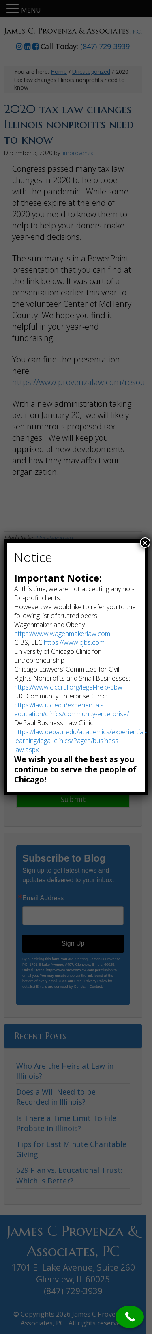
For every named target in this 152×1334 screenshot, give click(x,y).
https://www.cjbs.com (74, 642)
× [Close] (145, 542)
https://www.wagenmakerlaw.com (62, 633)
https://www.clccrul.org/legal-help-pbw (68, 687)
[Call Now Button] (130, 1317)
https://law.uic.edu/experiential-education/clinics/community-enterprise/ (71, 709)
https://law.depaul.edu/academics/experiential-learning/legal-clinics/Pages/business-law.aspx (80, 740)
